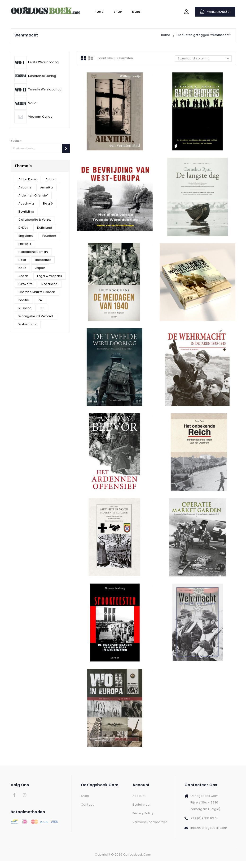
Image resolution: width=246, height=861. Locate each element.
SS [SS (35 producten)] (42, 308)
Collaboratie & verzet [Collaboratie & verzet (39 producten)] (34, 220)
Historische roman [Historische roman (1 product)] (33, 252)
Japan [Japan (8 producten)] (40, 268)
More (136, 12)
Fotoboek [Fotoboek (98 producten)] (49, 236)
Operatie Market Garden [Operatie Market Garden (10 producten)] (36, 292)
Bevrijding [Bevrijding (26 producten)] (26, 212)
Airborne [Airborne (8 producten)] (24, 187)
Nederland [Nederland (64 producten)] (49, 284)
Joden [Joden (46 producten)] (23, 276)
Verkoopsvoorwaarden (150, 822)
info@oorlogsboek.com (208, 828)
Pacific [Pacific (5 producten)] (23, 300)
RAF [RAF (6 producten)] (41, 300)
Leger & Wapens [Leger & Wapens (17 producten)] (49, 276)
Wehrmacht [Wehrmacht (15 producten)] (27, 324)
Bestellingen (141, 805)
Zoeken (16, 141)
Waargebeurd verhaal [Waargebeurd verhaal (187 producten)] (35, 316)
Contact (87, 805)
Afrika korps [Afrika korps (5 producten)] (27, 179)
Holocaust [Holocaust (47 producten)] (43, 260)
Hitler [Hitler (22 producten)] (22, 260)
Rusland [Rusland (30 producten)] (25, 308)
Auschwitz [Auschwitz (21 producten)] (26, 203)
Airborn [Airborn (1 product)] (51, 179)
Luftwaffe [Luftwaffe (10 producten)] (25, 284)
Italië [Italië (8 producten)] (22, 268)
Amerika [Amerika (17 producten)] (46, 187)
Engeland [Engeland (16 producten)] (25, 236)
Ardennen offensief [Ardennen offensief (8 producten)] (33, 195)
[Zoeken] (66, 148)
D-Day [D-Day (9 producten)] (23, 228)
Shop (118, 12)
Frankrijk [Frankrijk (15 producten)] (24, 244)
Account (139, 796)
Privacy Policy (143, 813)
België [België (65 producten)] (48, 203)
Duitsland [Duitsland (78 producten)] (44, 228)
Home (98, 12)
